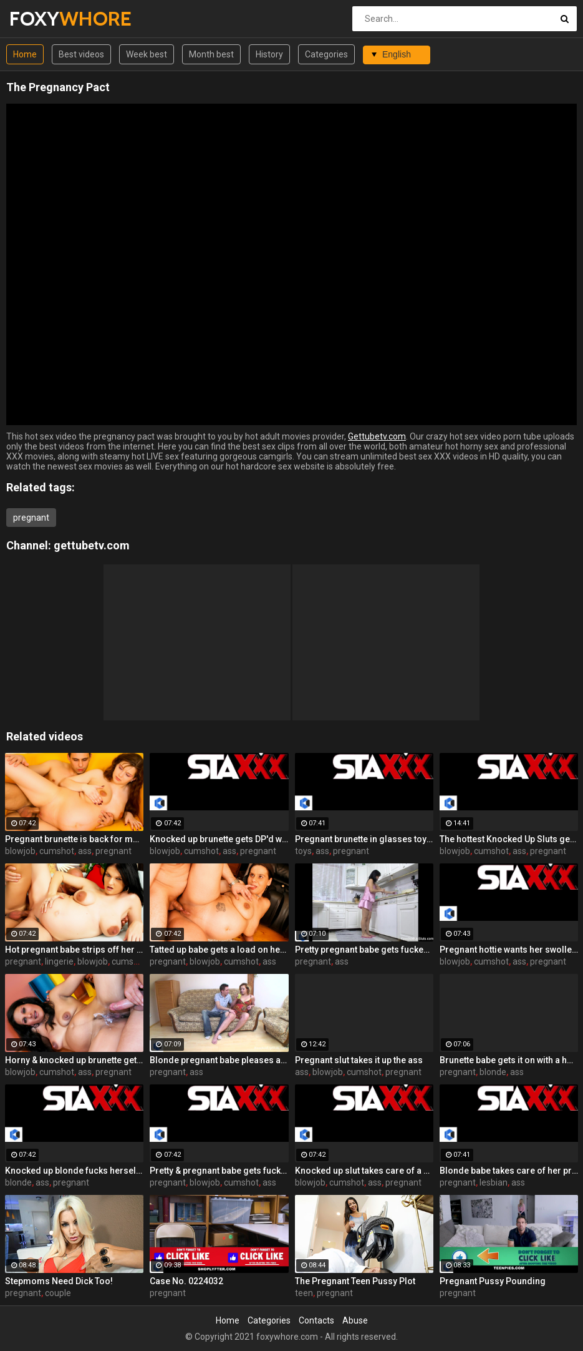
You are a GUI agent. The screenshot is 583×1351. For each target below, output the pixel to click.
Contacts (316, 1320)
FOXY (42, 18)
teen (304, 1293)
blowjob (20, 851)
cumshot (56, 851)
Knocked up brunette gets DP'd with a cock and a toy (219, 839)
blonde (492, 1072)
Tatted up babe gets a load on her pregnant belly (219, 950)
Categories (326, 54)
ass (85, 851)
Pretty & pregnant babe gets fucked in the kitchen (219, 1171)
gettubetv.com (92, 545)
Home (25, 54)
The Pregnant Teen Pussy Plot (355, 1281)
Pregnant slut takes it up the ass (359, 1060)
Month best (211, 54)
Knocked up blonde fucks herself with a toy (74, 1171)
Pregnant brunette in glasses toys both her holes (364, 839)
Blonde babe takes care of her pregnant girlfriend (509, 1171)
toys (303, 851)
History (269, 54)
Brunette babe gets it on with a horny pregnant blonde (509, 1060)
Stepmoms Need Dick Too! (59, 1281)
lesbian (493, 1182)
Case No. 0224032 (186, 1281)
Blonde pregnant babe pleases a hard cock (219, 1060)
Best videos (81, 54)
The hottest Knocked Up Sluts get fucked (509, 839)
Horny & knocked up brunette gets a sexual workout (74, 1060)
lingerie (59, 961)
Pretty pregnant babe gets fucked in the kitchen (364, 950)
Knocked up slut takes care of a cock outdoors (364, 1171)
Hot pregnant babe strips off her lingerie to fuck (74, 950)
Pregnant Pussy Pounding (493, 1281)
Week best (146, 54)
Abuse (355, 1320)
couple (58, 1293)
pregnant (31, 518)
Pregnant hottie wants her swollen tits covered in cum (509, 950)
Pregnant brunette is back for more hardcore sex (74, 839)
